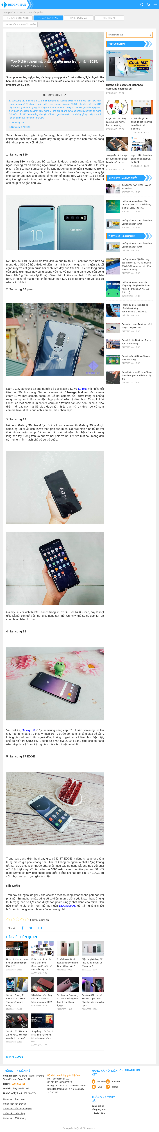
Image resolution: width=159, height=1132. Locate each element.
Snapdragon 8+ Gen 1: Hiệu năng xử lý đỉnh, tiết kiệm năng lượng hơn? (42, 1036)
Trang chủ (8, 12)
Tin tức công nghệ (18, 18)
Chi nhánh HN (129, 1070)
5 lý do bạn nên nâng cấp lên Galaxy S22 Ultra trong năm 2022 (41, 998)
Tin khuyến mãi (78, 18)
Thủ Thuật (109, 18)
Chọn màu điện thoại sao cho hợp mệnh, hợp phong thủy (116, 122)
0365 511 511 (18, 1084)
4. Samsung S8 (16, 122)
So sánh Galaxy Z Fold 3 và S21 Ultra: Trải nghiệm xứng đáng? (15, 1000)
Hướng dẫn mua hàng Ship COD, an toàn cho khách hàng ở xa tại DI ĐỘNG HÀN (136, 204)
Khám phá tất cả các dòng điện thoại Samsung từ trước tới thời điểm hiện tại (41, 964)
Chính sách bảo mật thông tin (17, 1108)
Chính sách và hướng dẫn (20, 24)
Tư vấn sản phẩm (34, 12)
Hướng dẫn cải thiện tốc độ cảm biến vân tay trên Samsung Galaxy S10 (135, 308)
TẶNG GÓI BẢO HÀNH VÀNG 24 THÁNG (136, 187)
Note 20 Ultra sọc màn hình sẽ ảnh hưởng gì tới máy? (17, 962)
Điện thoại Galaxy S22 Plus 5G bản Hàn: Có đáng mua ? (93, 962)
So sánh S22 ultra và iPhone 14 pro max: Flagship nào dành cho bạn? (93, 1000)
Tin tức (19, 12)
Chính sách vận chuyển (14, 1104)
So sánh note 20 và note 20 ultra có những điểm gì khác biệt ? (68, 962)
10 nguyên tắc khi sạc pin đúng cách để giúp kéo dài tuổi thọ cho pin (116, 160)
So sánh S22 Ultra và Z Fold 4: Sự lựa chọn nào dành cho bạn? (16, 1034)
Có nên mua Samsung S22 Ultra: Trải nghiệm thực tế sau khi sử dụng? (67, 1000)
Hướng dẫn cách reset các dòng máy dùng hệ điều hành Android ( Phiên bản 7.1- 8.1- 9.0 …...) (136, 287)
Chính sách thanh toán (14, 1099)
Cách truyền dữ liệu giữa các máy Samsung (136, 358)
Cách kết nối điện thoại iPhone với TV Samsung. (136, 342)
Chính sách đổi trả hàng (14, 1118)
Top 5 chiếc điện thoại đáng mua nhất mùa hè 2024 (141, 158)
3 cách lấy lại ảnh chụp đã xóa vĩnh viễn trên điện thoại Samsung (141, 123)
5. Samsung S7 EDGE (19, 127)
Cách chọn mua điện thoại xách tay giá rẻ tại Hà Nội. (137, 326)
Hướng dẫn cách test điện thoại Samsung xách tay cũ (124, 87)
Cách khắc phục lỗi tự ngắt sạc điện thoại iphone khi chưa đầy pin (137, 375)
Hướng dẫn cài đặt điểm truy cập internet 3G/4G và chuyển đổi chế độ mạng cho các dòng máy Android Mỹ (137, 264)
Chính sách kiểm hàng (14, 1113)
